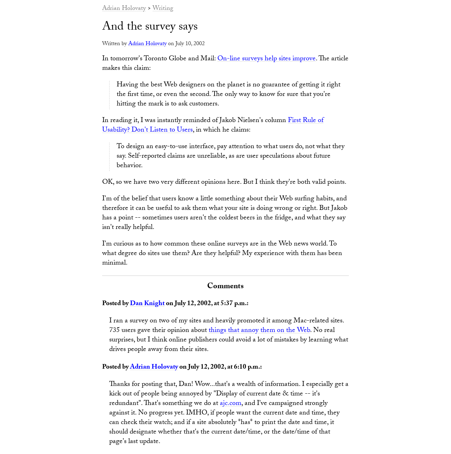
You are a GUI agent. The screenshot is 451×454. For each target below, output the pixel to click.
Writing (163, 9)
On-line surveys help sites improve (266, 59)
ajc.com (230, 404)
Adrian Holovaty (124, 9)
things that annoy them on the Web (259, 331)
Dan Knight (147, 304)
